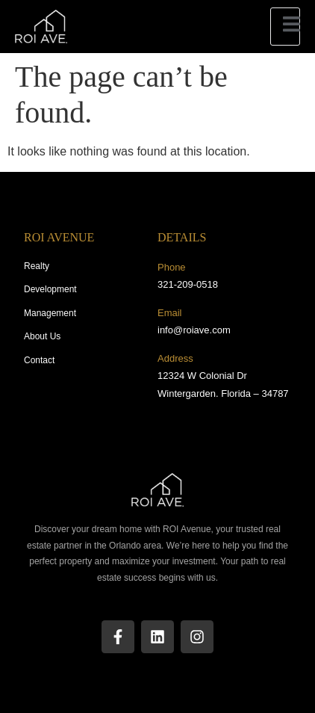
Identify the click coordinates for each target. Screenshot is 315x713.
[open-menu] (285, 26)
